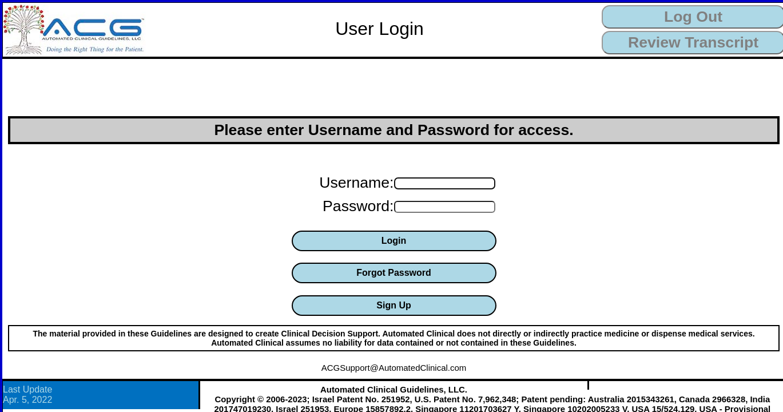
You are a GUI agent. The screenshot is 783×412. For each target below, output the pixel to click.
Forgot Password (393, 273)
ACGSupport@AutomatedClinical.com (394, 368)
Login (394, 240)
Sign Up (393, 305)
